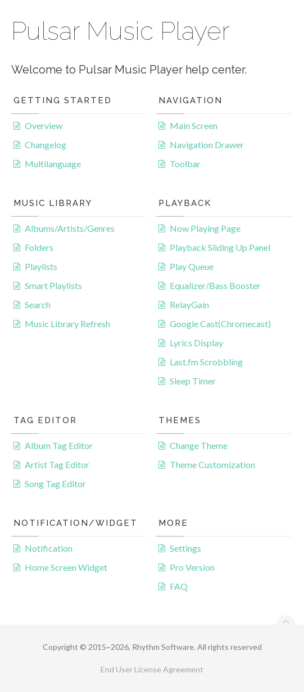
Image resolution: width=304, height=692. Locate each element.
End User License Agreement (152, 669)
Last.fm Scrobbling (206, 361)
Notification (48, 548)
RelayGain (189, 304)
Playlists (41, 266)
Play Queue (192, 266)
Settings (185, 548)
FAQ (179, 586)
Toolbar (185, 163)
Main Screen (193, 125)
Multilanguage (53, 163)
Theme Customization (212, 464)
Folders (39, 247)
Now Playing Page (205, 228)
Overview (43, 125)
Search (38, 304)
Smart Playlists (53, 285)
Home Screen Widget (66, 567)
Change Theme (199, 445)
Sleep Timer (193, 380)
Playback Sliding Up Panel (220, 247)
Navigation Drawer (207, 144)
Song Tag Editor (55, 483)
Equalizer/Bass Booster (215, 285)
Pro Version (192, 567)
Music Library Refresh (67, 323)
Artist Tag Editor (57, 464)
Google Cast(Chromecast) (220, 323)
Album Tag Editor (59, 445)
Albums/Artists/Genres (70, 228)
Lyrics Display (196, 342)
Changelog (45, 144)
